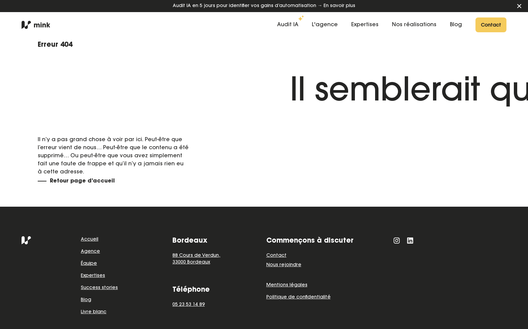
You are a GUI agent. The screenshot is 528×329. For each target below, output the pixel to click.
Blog (86, 300)
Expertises (93, 276)
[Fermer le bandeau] (519, 6)
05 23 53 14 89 (188, 304)
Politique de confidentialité (298, 297)
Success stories (99, 288)
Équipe (89, 263)
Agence (90, 251)
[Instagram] (397, 240)
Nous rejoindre (283, 265)
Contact (276, 255)
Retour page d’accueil (82, 181)
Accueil (89, 239)
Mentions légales (286, 285)
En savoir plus (339, 6)
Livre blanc (93, 312)
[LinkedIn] (410, 240)
